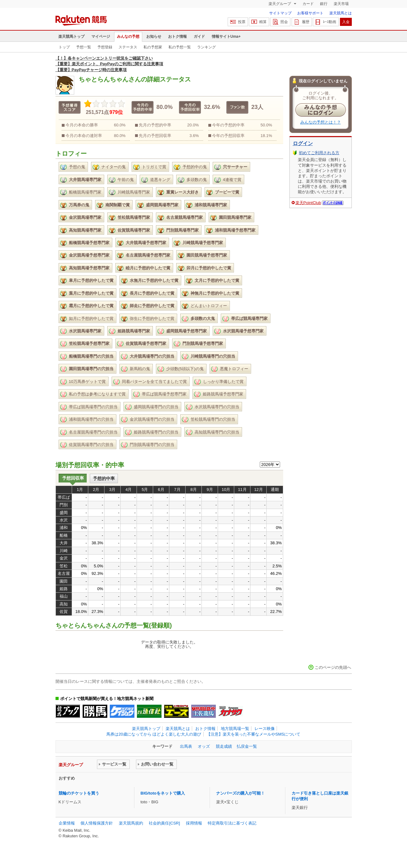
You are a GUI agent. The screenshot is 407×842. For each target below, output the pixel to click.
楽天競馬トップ (71, 36)
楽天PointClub (308, 202)
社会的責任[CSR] (164, 823)
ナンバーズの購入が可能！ (240, 793)
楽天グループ (280, 4)
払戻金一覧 (247, 746)
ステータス (128, 47)
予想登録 (104, 47)
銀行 (323, 4)
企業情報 (67, 823)
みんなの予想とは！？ (320, 122)
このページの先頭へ (333, 667)
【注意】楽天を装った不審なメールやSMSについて (253, 734)
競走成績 (224, 746)
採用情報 (194, 823)
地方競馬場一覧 (235, 728)
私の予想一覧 (179, 47)
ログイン (303, 143)
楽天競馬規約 (131, 823)
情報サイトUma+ (226, 36)
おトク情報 (177, 36)
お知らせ (153, 36)
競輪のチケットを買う (79, 793)
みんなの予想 (128, 36)
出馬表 (186, 746)
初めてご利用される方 (319, 152)
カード (308, 4)
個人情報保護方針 (96, 823)
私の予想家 (152, 47)
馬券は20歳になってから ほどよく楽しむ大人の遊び (153, 734)
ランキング (206, 47)
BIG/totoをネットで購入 (163, 793)
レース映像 (264, 728)
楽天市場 (341, 4)
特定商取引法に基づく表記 (232, 823)
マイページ (100, 36)
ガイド (199, 36)
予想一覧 (83, 47)
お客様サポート (310, 13)
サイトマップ (280, 13)
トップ (64, 47)
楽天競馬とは (340, 13)
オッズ (204, 746)
